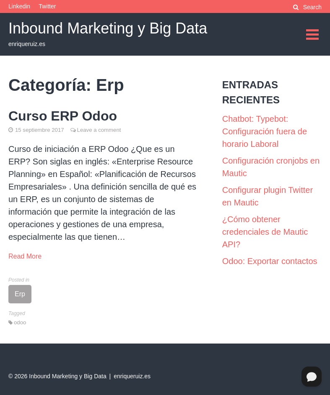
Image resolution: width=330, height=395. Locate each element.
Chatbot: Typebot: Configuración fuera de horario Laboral (264, 131)
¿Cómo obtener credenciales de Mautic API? (265, 232)
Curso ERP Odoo (62, 115)
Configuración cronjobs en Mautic (271, 167)
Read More (25, 256)
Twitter (47, 6)
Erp (20, 294)
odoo (20, 322)
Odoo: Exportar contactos (269, 261)
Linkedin (19, 6)
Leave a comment (99, 130)
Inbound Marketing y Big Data (107, 28)
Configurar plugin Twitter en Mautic (267, 196)
